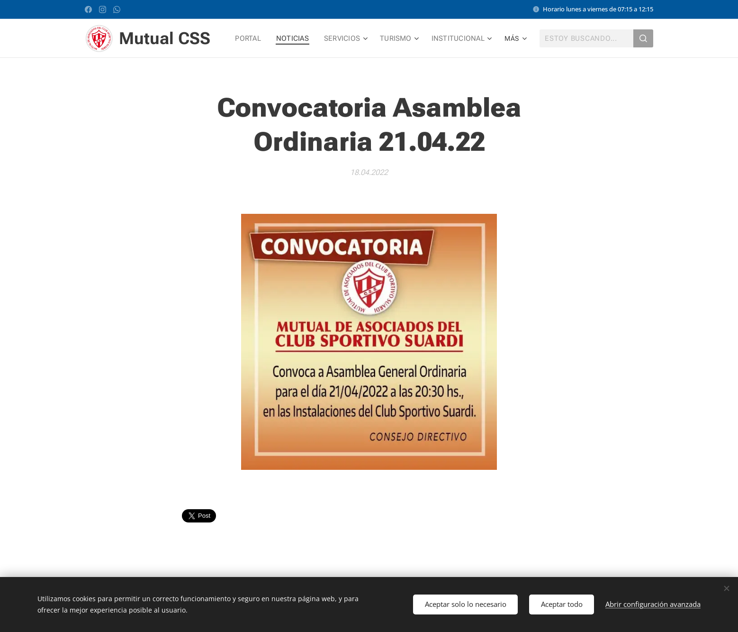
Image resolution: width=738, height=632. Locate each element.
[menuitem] (253, 38)
